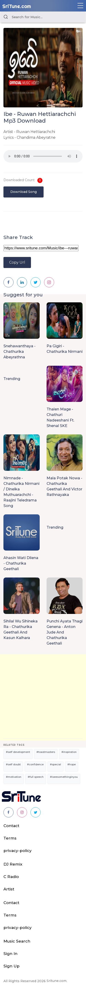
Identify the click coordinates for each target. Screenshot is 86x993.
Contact (11, 825)
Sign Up (11, 966)
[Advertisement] (43, 697)
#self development (18, 752)
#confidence (35, 764)
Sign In (10, 953)
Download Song (23, 192)
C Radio (11, 876)
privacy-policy (17, 850)
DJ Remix (12, 864)
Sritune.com (57, 981)
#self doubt (13, 764)
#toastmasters (45, 752)
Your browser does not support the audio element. (43, 156)
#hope (71, 764)
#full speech (36, 776)
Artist (8, 889)
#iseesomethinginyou (64, 776)
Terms (10, 838)
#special (55, 764)
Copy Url (17, 262)
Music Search (16, 941)
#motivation (13, 776)
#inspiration (69, 752)
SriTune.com (16, 6)
